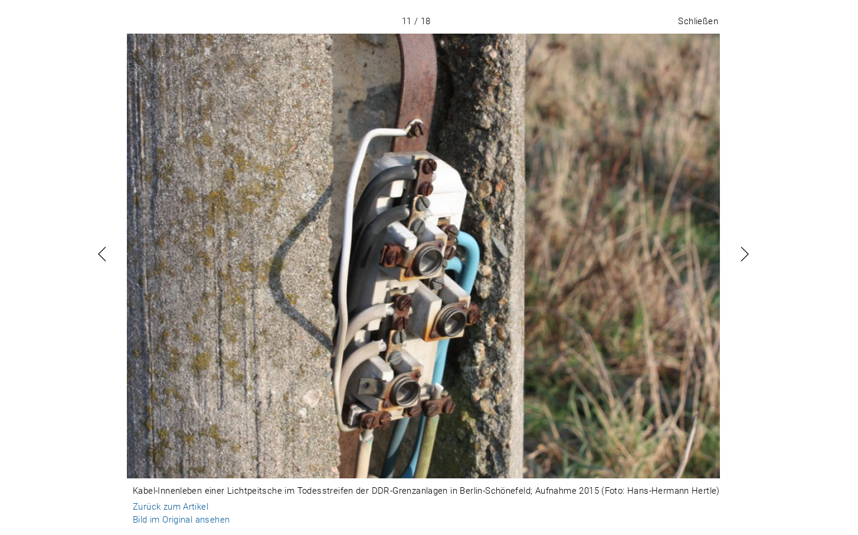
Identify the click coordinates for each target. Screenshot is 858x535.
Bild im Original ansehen (181, 519)
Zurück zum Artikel (170, 506)
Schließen (698, 21)
